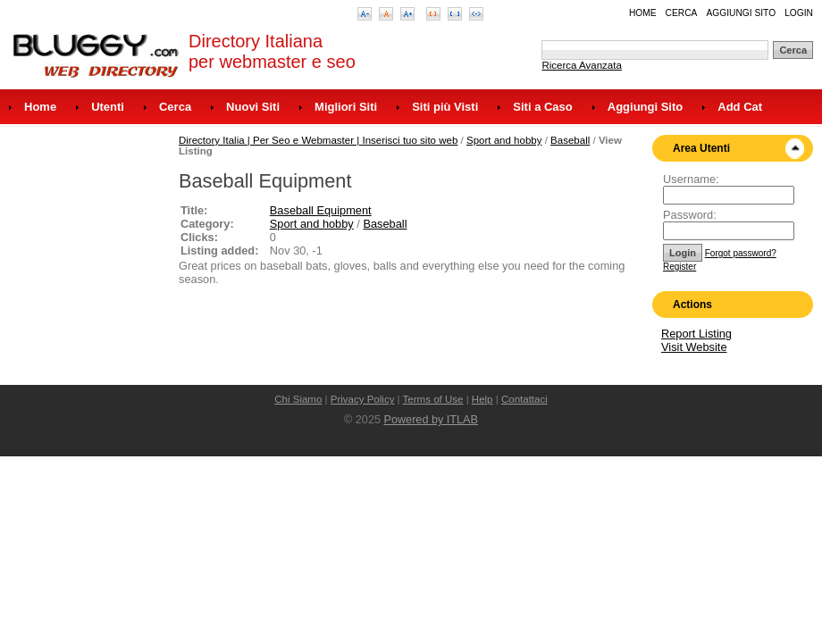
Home (643, 13)
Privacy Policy (363, 399)
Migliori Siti (346, 106)
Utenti (107, 106)
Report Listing (696, 333)
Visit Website (694, 347)
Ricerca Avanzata (581, 65)
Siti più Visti (445, 106)
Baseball (570, 140)
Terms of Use (433, 399)
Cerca (682, 13)
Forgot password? (740, 253)
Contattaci (524, 399)
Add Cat (739, 106)
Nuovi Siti (253, 106)
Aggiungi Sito (741, 13)
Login (798, 13)
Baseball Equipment (321, 210)
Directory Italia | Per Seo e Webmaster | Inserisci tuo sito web (318, 140)
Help (482, 399)
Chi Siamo (298, 399)
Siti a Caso (542, 106)
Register (679, 266)
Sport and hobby (504, 140)
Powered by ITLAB (430, 419)
